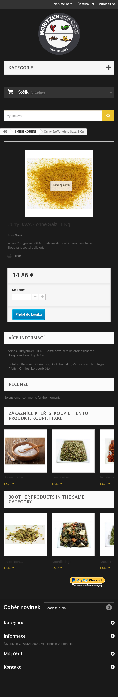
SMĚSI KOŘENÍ (25, 131)
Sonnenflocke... (14, 477)
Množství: (19, 290)
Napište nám (63, 4)
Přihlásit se (107, 4)
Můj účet (13, 654)
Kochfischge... (63, 562)
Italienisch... (13, 562)
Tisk (18, 256)
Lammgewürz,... (63, 477)
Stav (10, 235)
